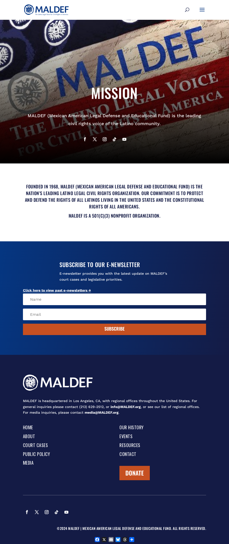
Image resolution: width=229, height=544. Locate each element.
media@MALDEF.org (101, 412)
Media (28, 463)
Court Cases (35, 445)
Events (126, 436)
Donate (134, 472)
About (29, 436)
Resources (129, 445)
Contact (127, 454)
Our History (131, 428)
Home (28, 428)
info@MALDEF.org (126, 407)
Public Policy (36, 454)
